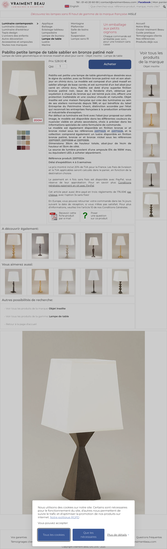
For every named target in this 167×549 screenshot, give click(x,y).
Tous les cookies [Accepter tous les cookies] (54, 534)
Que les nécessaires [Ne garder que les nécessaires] (88, 534)
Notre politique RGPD (64, 517)
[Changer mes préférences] (116, 535)
